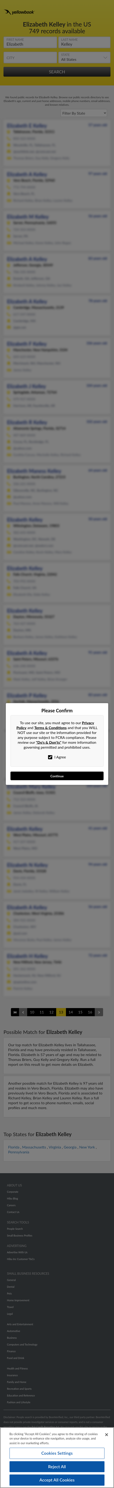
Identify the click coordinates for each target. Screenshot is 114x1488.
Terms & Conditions (50, 727)
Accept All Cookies (57, 1479)
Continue (57, 776)
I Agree (57, 757)
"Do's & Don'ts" (49, 742)
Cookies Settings (57, 1453)
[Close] (106, 1435)
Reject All (57, 1466)
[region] (57, 1457)
